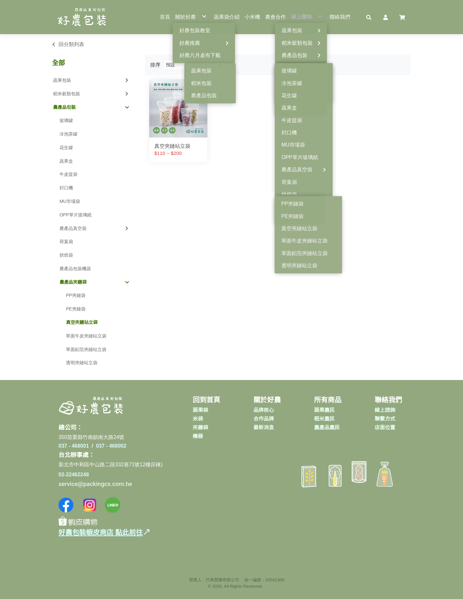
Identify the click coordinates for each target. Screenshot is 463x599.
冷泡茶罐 (68, 134)
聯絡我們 (388, 400)
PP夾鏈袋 (76, 295)
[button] (368, 17)
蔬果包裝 (91, 80)
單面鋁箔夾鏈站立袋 (86, 349)
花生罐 (66, 147)
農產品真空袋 (94, 228)
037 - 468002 (111, 446)
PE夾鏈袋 (76, 308)
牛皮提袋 (68, 174)
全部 (58, 62)
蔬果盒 (66, 161)
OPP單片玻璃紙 (75, 214)
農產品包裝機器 (75, 268)
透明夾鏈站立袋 (81, 362)
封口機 (66, 187)
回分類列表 (71, 44)
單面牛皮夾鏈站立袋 (86, 335)
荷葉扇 (66, 241)
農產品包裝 (91, 107)
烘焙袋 (66, 255)
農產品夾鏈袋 (94, 282)
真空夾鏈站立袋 (81, 322)
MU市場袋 (69, 201)
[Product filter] (195, 65)
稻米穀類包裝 (91, 93)
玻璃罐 (66, 120)
